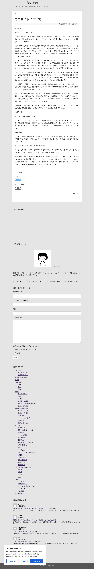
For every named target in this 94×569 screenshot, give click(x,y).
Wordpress (18, 493)
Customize (12, 561)
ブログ (17, 380)
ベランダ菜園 (22, 435)
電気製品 (21, 420)
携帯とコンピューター (25, 442)
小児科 (20, 399)
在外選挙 (21, 481)
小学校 (20, 396)
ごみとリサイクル (24, 457)
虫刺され (21, 440)
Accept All (37, 561)
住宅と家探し (22, 445)
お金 (19, 447)
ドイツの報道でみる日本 (26, 486)
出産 (19, 387)
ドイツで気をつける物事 (26, 452)
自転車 (20, 472)
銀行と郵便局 (22, 460)
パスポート (21, 489)
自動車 (20, 469)
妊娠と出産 (18, 382)
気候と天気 (21, 462)
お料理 (20, 455)
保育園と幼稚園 (23, 401)
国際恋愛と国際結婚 (21, 377)
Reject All (25, 561)
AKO (76, 193)
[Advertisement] (47, 225)
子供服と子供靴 (23, 413)
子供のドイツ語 (23, 375)
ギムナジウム (22, 394)
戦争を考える (22, 484)
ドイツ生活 (18, 425)
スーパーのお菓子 (24, 418)
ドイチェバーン (23, 474)
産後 (19, 389)
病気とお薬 (21, 427)
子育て (17, 392)
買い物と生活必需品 (21, 408)
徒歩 (19, 477)
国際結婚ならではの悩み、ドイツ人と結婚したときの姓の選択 (34, 508)
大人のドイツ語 (23, 372)
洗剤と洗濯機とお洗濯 (25, 430)
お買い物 (21, 415)
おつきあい (21, 450)
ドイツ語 (18, 370)
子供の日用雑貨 (23, 406)
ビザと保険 (21, 437)
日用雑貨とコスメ (24, 423)
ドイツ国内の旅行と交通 (23, 467)
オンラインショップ (24, 410)
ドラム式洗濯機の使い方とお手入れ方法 (27, 532)
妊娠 (19, 384)
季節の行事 (21, 465)
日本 (16, 479)
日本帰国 (21, 491)
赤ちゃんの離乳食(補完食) (27, 404)
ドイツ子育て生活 (26, 2)
